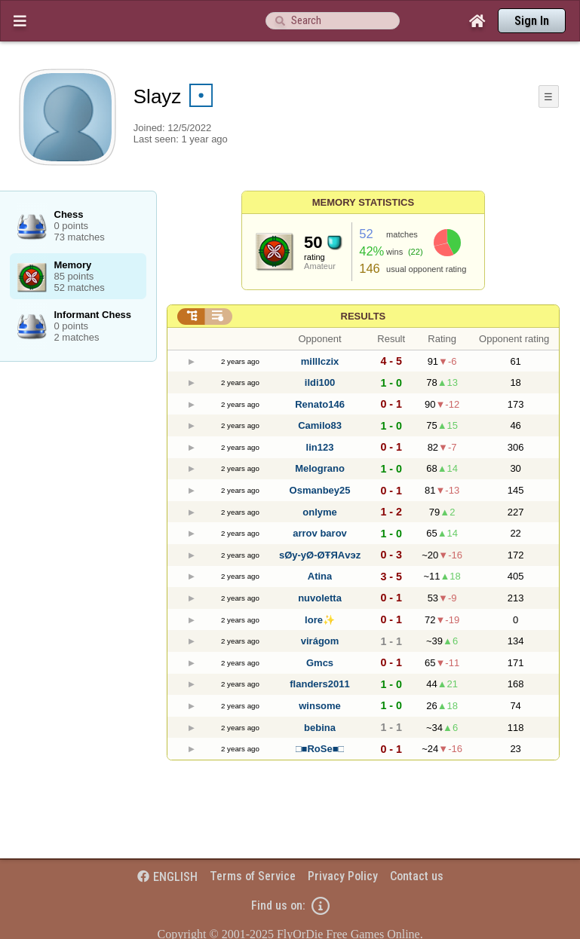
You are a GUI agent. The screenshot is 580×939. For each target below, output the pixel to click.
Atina (320, 576)
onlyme (319, 512)
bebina (320, 727)
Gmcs (319, 662)
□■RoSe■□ (320, 748)
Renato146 (320, 404)
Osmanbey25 (320, 490)
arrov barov (320, 533)
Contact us (416, 876)
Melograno (320, 468)
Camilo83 (320, 425)
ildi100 (320, 382)
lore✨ (320, 619)
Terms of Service (253, 876)
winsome (320, 705)
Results (363, 316)
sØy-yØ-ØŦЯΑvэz (320, 555)
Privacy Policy (343, 876)
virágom (320, 641)
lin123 (320, 447)
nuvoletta (320, 598)
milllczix (320, 361)
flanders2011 (320, 684)
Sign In (531, 21)
